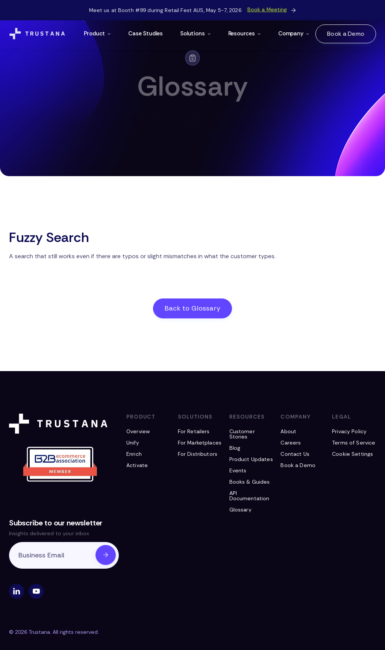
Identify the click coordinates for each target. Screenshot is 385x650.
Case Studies (145, 33)
